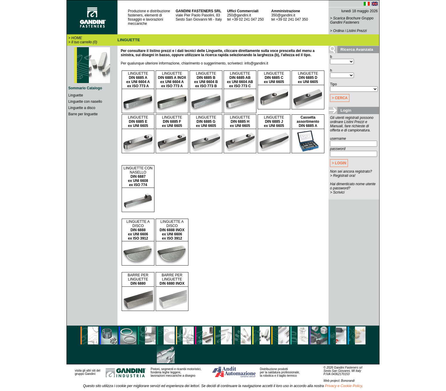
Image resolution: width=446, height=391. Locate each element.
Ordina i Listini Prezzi (350, 31)
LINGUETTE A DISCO (138, 230)
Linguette (75, 95)
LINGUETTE (138, 79)
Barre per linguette (83, 114)
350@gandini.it (283, 15)
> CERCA (340, 98)
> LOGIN (339, 163)
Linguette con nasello (85, 101)
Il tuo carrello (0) (84, 42)
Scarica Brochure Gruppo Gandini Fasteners (352, 20)
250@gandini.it (239, 15)
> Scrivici (337, 192)
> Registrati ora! (342, 176)
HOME (76, 38)
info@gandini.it (256, 63)
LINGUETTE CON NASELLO (137, 176)
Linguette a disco (81, 108)
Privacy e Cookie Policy (343, 386)
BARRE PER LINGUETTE (138, 279)
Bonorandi (348, 380)
